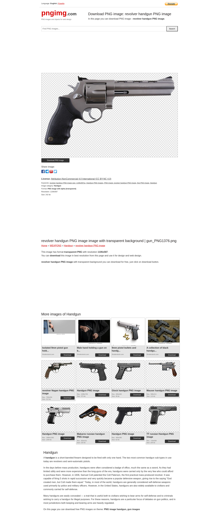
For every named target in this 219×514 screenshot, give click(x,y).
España (61, 3)
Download (67, 355)
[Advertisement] (109, 53)
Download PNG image (55, 160)
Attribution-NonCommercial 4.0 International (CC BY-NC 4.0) (81, 179)
